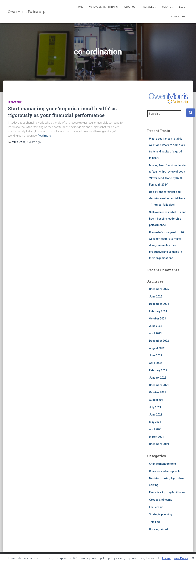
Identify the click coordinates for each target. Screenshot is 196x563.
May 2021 (155, 422)
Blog (182, 7)
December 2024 (159, 303)
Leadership (15, 102)
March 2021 (156, 436)
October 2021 (157, 392)
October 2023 (157, 318)
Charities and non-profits (164, 471)
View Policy (181, 558)
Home (80, 7)
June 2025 (155, 296)
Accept (166, 558)
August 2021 (157, 399)
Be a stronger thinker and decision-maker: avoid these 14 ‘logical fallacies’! (167, 198)
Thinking (154, 521)
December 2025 (159, 289)
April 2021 (155, 429)
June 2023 (155, 326)
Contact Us (178, 16)
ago (34, 141)
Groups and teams (160, 499)
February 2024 (158, 311)
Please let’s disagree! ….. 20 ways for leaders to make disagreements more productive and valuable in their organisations (166, 245)
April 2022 (155, 362)
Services (149, 7)
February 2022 (158, 370)
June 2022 (155, 355)
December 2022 (159, 340)
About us (131, 7)
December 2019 (159, 444)
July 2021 (155, 407)
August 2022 (157, 348)
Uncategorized (158, 529)
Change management (162, 463)
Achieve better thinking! (103, 7)
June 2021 (155, 414)
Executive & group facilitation (167, 492)
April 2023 (155, 333)
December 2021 (159, 385)
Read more (44, 135)
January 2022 (157, 377)
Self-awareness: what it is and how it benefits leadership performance (167, 219)
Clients (167, 7)
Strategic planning (160, 514)
